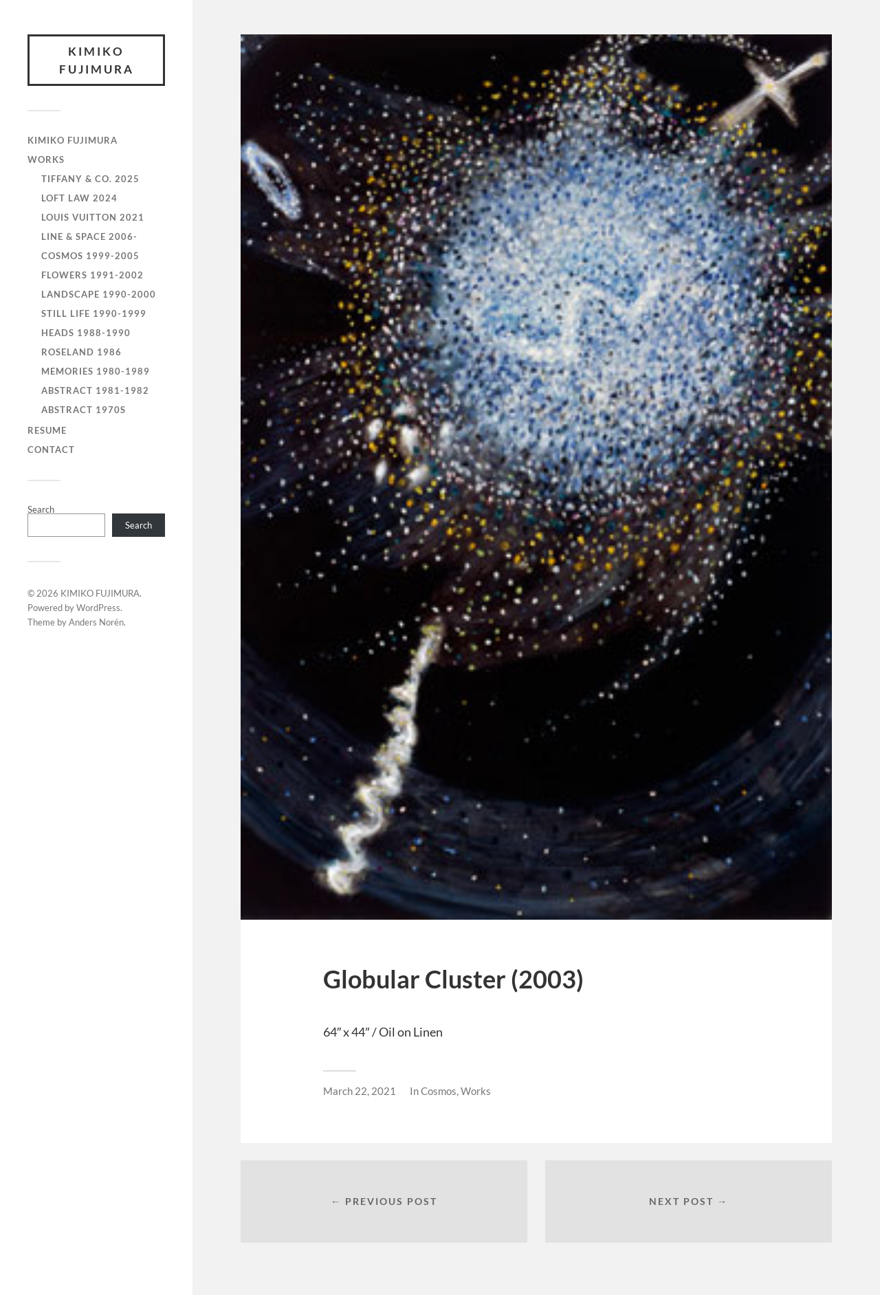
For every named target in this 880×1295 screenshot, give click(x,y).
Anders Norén (96, 622)
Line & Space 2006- (89, 236)
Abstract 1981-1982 (95, 390)
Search (41, 509)
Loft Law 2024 (79, 197)
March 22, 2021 (359, 1091)
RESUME (47, 430)
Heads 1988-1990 (86, 332)
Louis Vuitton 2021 (92, 217)
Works (476, 1091)
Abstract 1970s (83, 409)
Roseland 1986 (81, 351)
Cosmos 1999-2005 (90, 255)
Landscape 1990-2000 (98, 294)
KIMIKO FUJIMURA (96, 60)
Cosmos (438, 1091)
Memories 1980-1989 (95, 371)
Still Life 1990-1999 (93, 313)
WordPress (98, 607)
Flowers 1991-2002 (92, 274)
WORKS (46, 159)
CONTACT (51, 449)
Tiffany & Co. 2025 (90, 178)
